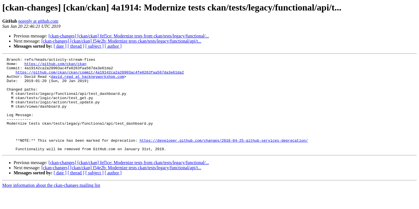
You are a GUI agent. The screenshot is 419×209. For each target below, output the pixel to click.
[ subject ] (94, 46)
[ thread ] (76, 46)
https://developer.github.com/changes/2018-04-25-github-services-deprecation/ (224, 157)
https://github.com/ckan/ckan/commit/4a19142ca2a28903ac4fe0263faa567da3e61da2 (100, 75)
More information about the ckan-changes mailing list (51, 204)
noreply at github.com (38, 21)
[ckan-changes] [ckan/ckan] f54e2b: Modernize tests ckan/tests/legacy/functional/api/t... (121, 41)
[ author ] (113, 46)
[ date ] (60, 46)
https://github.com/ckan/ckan (55, 65)
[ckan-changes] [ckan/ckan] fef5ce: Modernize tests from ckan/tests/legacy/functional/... (129, 36)
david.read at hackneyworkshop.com (87, 80)
